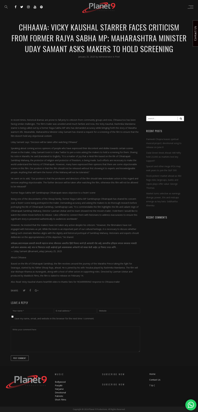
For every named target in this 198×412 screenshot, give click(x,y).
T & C (152, 385)
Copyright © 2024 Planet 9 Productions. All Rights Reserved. (99, 409)
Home (152, 374)
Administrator (106, 56)
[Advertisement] (99, 89)
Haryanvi (59, 388)
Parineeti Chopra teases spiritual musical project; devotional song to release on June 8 (163, 143)
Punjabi (58, 385)
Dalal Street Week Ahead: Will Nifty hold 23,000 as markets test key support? (163, 156)
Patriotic (59, 396)
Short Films (60, 399)
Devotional (60, 392)
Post (117, 56)
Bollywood (60, 381)
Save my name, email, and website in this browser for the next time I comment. (54, 318)
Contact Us (154, 379)
